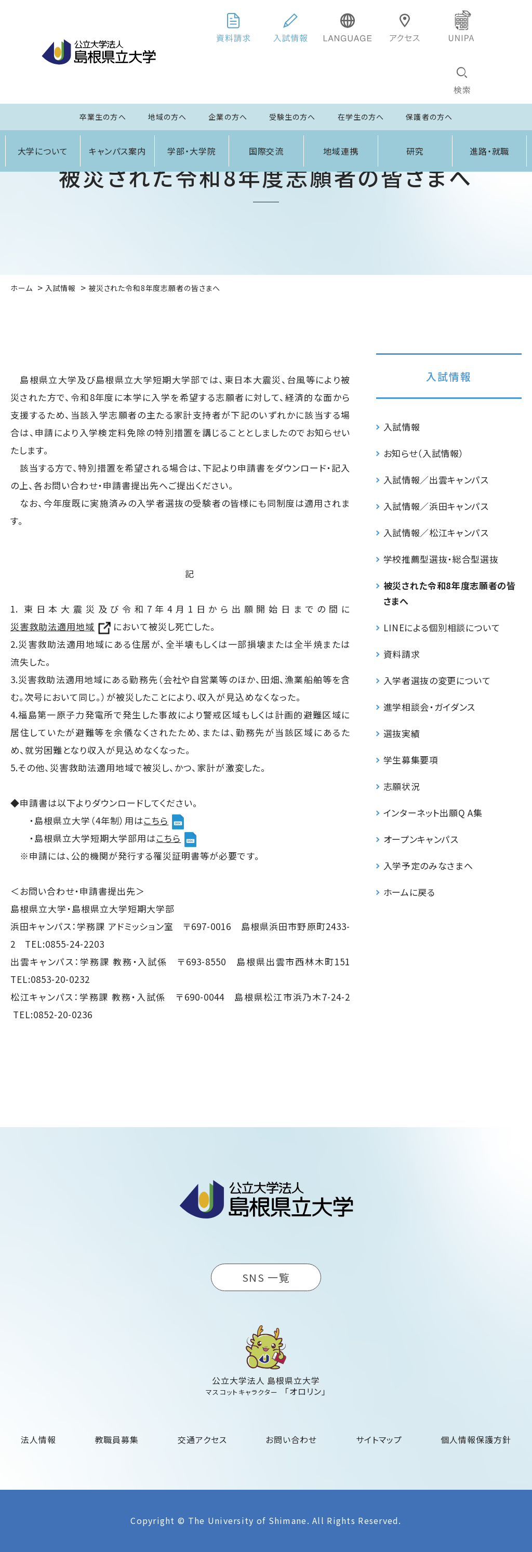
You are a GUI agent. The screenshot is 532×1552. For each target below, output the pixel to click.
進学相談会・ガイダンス (429, 706)
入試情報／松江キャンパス (436, 532)
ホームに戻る (409, 891)
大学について (43, 151)
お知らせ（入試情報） (423, 453)
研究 (415, 151)
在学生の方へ (361, 117)
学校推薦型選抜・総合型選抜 (441, 558)
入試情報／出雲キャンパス (436, 479)
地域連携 (340, 151)
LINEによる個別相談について (441, 627)
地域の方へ (167, 117)
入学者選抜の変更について (437, 680)
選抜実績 (401, 733)
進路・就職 (490, 151)
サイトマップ (379, 1439)
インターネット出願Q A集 (433, 812)
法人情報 (38, 1439)
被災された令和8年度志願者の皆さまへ (449, 593)
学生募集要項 (410, 759)
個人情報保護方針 (476, 1439)
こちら (155, 820)
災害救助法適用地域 (52, 626)
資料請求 (401, 653)
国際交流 (266, 151)
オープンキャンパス (421, 839)
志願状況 (401, 786)
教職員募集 (117, 1439)
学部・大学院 (191, 151)
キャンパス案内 (117, 151)
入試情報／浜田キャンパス (436, 506)
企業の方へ (227, 117)
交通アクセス (202, 1439)
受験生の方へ (292, 117)
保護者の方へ (429, 117)
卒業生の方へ (102, 117)
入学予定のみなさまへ (428, 865)
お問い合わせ (291, 1439)
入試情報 (449, 376)
